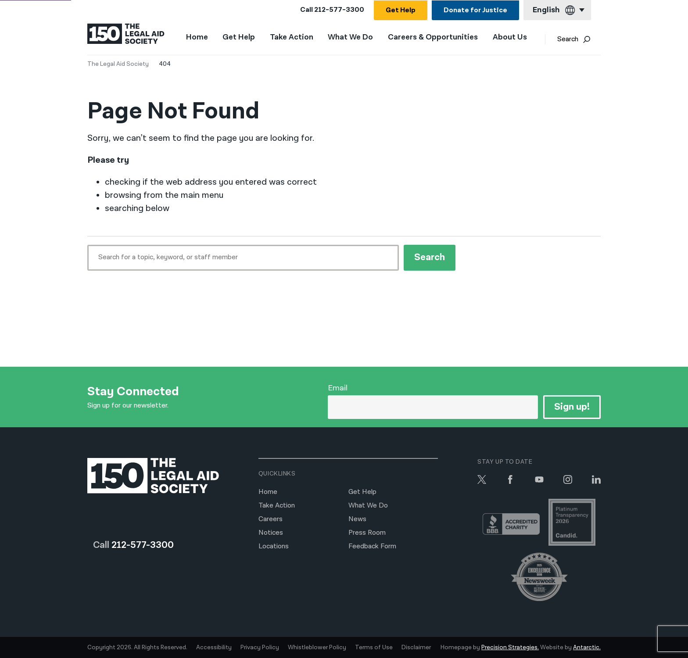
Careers (270, 519)
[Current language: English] (557, 10)
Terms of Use (374, 647)
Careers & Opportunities (435, 38)
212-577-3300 (339, 9)
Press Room (367, 532)
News (357, 519)
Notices (270, 532)
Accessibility (214, 647)
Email (338, 388)
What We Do (352, 38)
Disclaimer (416, 647)
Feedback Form (372, 546)
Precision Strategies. (510, 647)
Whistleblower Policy (317, 647)
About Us (511, 38)
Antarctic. (587, 647)
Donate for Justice (475, 10)
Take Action (293, 38)
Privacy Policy (259, 647)
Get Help (401, 10)
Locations (273, 546)
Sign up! (572, 407)
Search (575, 39)
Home (199, 37)
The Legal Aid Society (118, 64)
